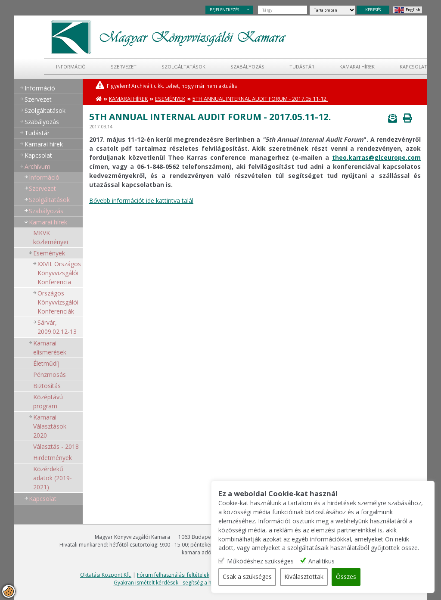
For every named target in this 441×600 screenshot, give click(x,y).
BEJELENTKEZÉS (224, 9)
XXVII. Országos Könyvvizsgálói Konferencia (59, 273)
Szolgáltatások (183, 66)
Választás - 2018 (56, 446)
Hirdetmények (52, 458)
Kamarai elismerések (49, 347)
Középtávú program (48, 401)
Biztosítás (47, 386)
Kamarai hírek (357, 66)
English (413, 9)
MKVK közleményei (50, 237)
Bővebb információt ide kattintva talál (141, 200)
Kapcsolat (413, 66)
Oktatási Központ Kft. (105, 574)
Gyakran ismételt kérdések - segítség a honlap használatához (188, 582)
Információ (71, 66)
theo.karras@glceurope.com (376, 157)
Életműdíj (46, 363)
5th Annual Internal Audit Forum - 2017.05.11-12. (260, 99)
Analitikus (329, 561)
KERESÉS (373, 9)
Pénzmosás (49, 374)
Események (49, 253)
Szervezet (124, 66)
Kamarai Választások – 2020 (52, 426)
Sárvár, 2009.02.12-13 (57, 327)
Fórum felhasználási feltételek (173, 574)
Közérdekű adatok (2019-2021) (52, 478)
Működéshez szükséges (268, 561)
